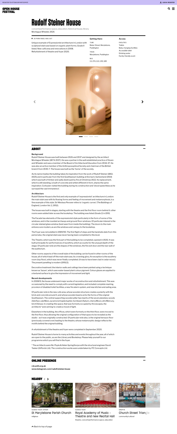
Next (140, 102)
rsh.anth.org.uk (39, 366)
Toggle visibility (144, 148)
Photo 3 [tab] (91, 136)
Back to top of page (43, 426)
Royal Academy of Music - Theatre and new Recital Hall (95, 414)
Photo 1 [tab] (81, 136)
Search (169, 8)
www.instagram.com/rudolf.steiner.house (51, 369)
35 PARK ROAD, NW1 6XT (43, 38)
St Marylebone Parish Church (51, 413)
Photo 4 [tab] (96, 136)
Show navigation (173, 8)
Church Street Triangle (134, 413)
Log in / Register (168, 2)
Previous (36, 102)
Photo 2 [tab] (86, 136)
